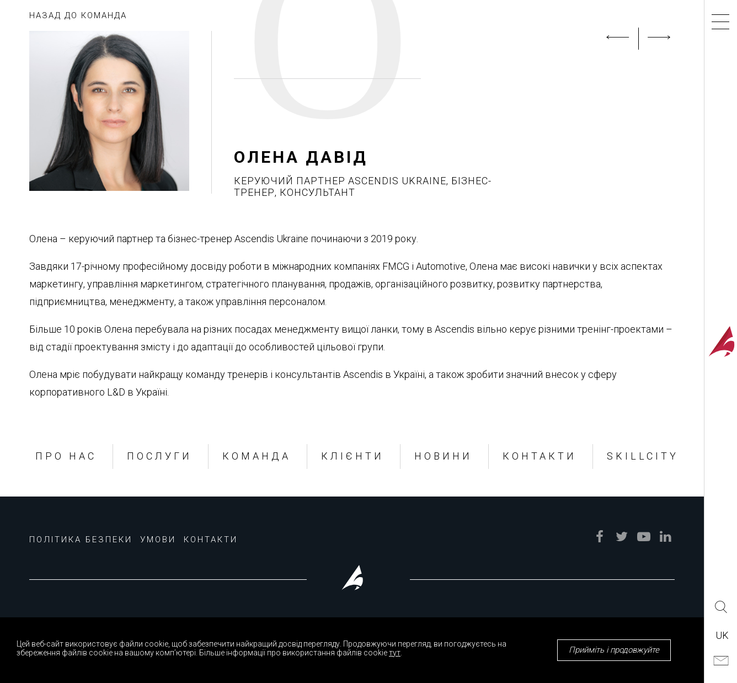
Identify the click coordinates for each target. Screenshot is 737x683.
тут (394, 652)
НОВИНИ (443, 456)
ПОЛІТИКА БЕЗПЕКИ (80, 540)
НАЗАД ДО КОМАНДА (78, 15)
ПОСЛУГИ (159, 456)
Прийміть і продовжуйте (614, 650)
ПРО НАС (66, 456)
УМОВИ (158, 540)
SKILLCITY (643, 456)
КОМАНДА (256, 456)
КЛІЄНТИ (352, 456)
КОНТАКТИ (539, 456)
